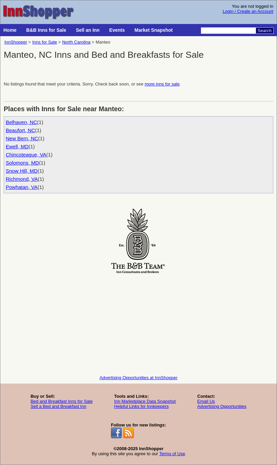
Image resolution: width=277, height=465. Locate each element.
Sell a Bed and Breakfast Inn (58, 406)
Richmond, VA (22, 179)
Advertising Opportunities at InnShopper (138, 377)
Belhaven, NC (21, 122)
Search (265, 30)
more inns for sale (162, 84)
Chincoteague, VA (26, 154)
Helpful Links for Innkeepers (141, 406)
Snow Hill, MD (22, 171)
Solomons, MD (22, 163)
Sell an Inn (87, 30)
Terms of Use (172, 453)
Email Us (206, 401)
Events (117, 30)
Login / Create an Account (248, 11)
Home (10, 30)
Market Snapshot (154, 30)
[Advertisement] (138, 322)
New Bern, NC (22, 138)
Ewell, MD (17, 146)
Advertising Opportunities (221, 406)
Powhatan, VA (22, 187)
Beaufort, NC (20, 130)
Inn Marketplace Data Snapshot (145, 401)
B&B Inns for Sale (46, 30)
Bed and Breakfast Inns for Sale (61, 401)
